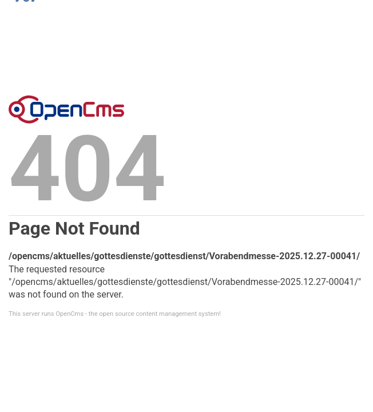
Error (66, 109)
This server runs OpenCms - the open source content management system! (115, 314)
